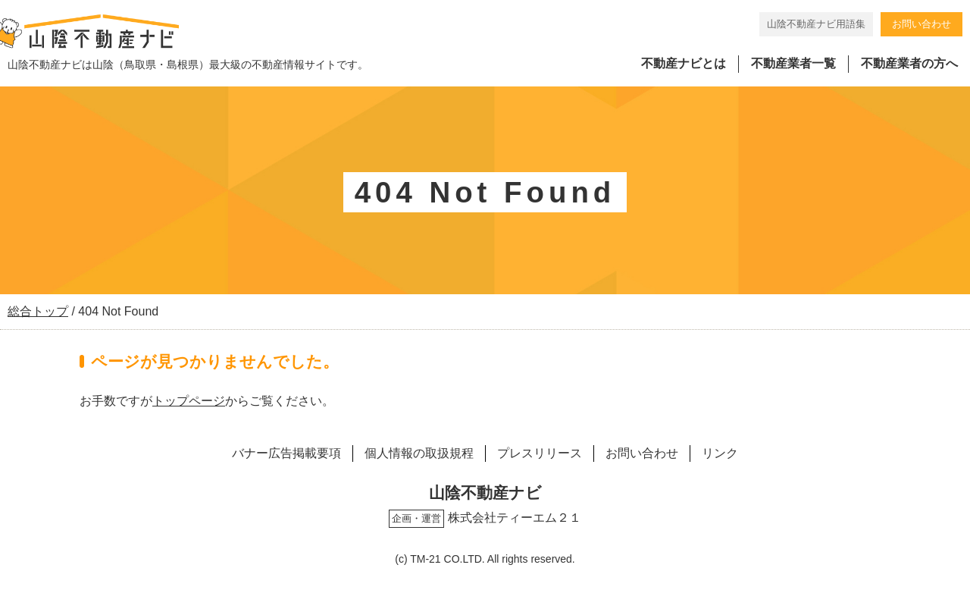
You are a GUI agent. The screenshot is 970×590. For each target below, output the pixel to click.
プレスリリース (539, 453)
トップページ (188, 400)
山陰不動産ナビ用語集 (816, 24)
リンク (720, 453)
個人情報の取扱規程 (419, 453)
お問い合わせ (921, 24)
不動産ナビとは (683, 63)
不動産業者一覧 (793, 63)
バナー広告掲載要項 (286, 453)
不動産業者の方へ (909, 63)
